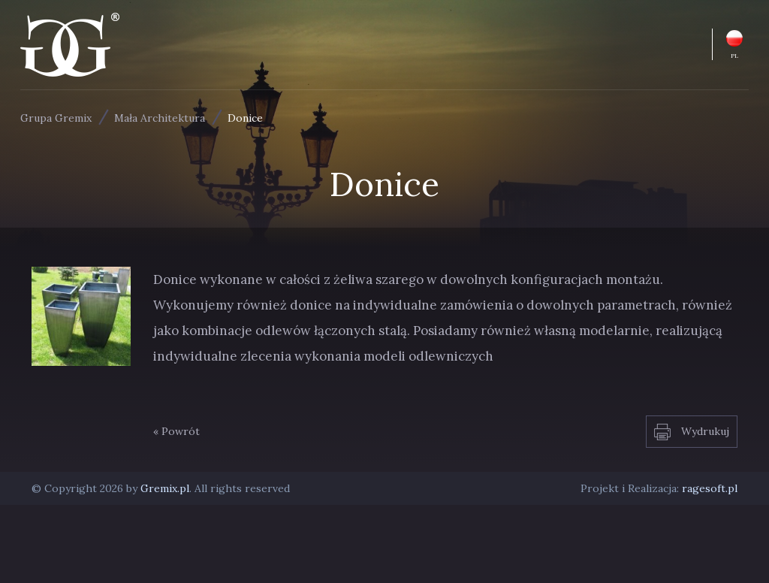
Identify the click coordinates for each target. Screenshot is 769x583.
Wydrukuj (691, 432)
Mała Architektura (159, 118)
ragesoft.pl (709, 488)
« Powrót (176, 431)
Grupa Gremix (56, 118)
